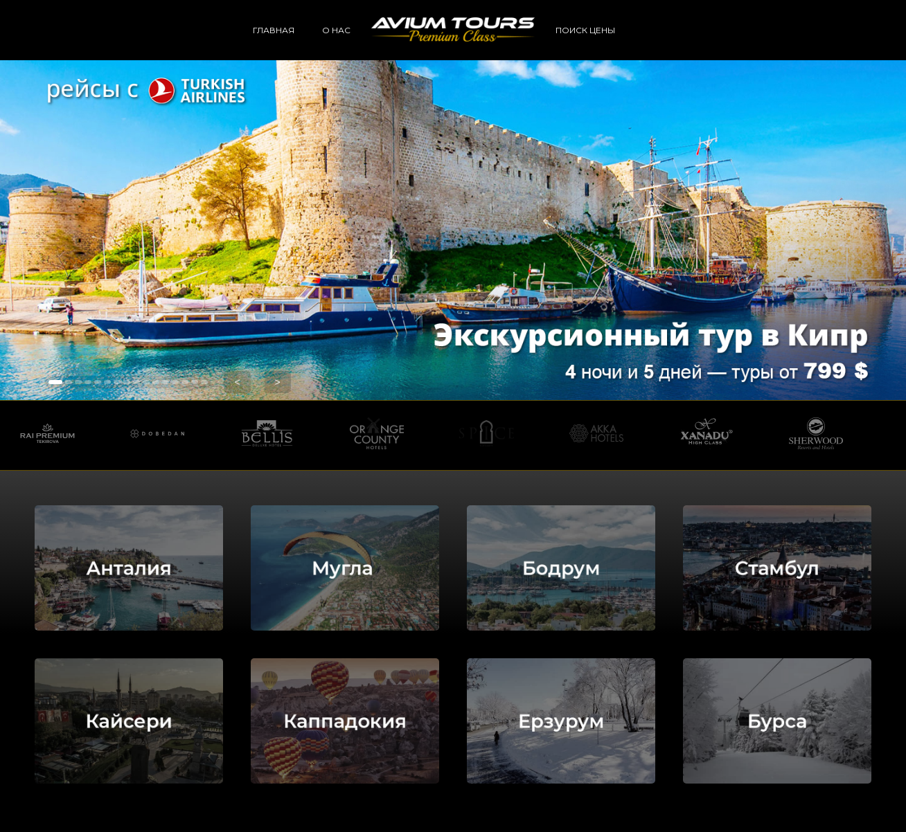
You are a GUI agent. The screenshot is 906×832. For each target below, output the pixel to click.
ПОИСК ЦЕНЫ (585, 30)
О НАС (336, 30)
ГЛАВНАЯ (273, 30)
